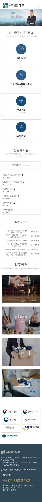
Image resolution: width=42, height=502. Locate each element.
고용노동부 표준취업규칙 (17, 240)
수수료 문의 (7, 210)
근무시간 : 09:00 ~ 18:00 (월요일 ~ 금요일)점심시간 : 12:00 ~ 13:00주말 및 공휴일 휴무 (22, 482)
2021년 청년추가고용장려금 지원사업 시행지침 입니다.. (17, 254)
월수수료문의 (8, 203)
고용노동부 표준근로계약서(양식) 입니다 (17, 231)
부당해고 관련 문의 (10, 196)
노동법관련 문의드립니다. (12, 182)
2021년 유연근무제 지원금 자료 (16, 249)
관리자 (18, 470)
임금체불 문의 (8, 189)
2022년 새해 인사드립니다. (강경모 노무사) (16, 236)
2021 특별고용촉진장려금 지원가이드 (17, 245)
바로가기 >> (26, 165)
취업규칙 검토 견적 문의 (12, 175)
